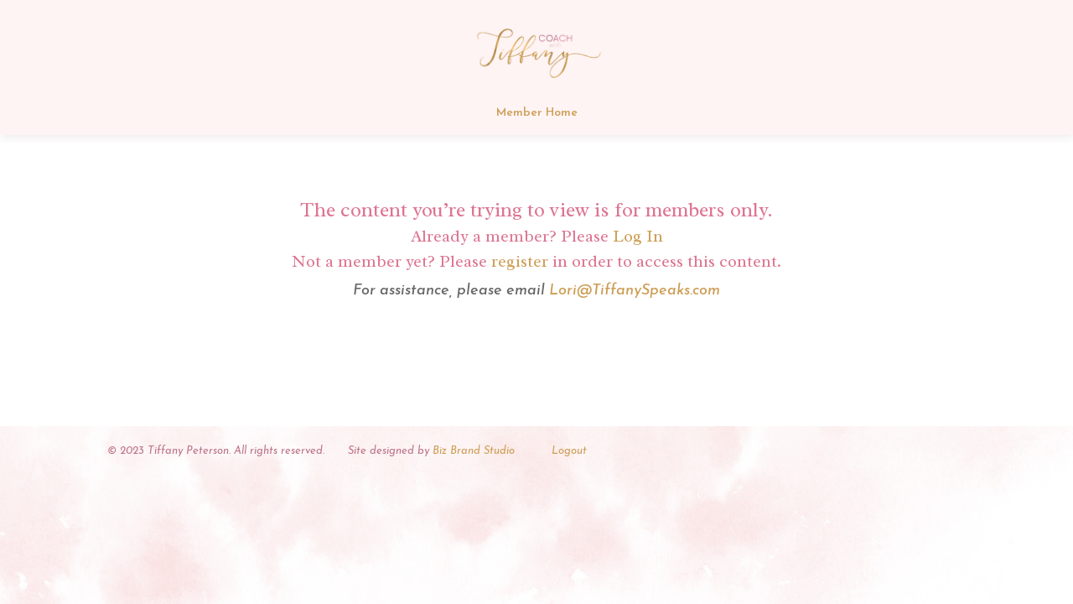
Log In (638, 236)
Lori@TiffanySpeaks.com (634, 291)
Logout (569, 450)
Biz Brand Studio (474, 450)
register (519, 261)
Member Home (537, 113)
